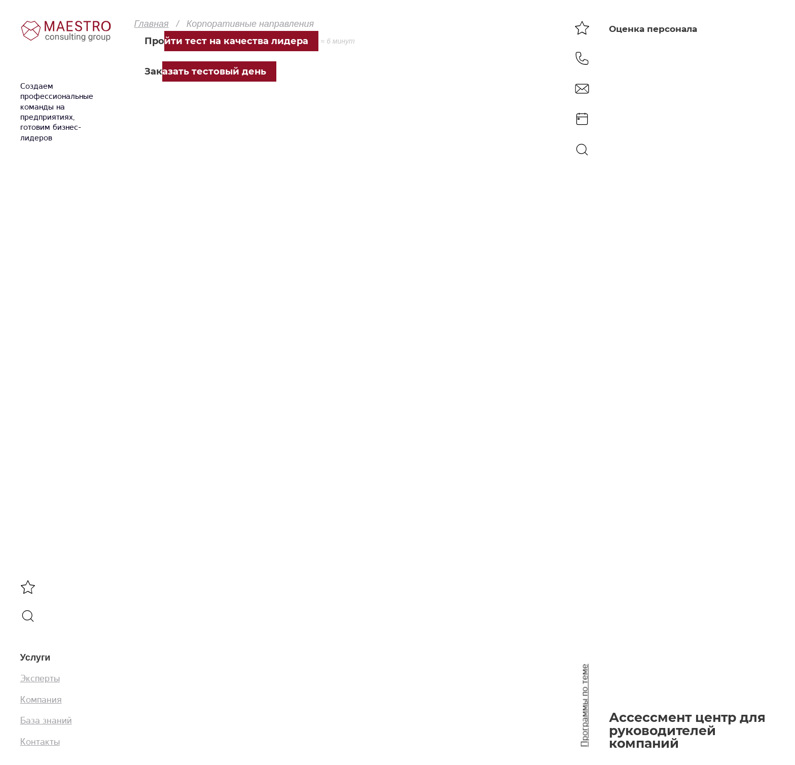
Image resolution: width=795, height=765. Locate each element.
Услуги (35, 657)
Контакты (40, 742)
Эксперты (40, 678)
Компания (41, 700)
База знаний (46, 720)
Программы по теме (585, 705)
